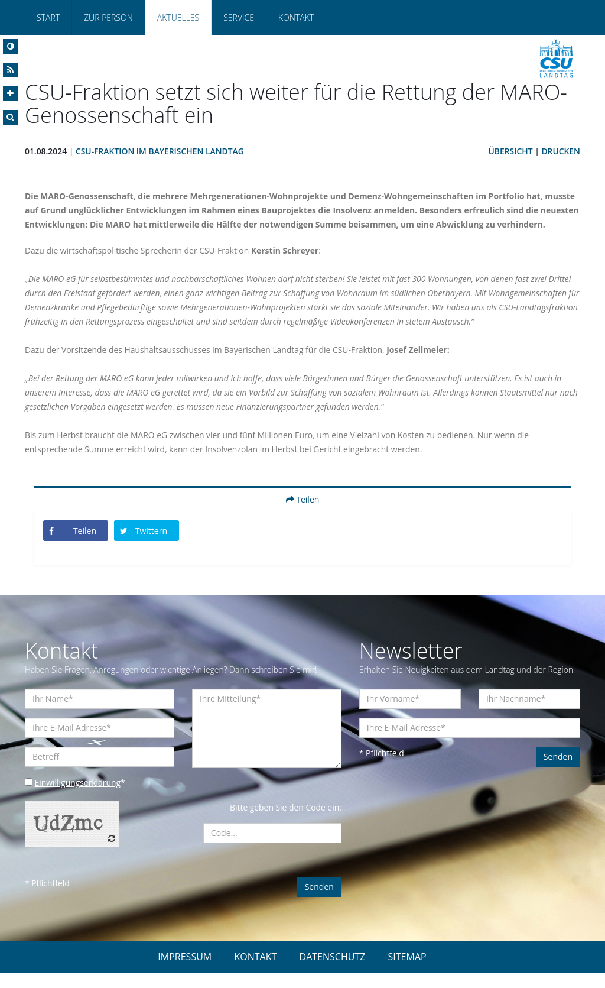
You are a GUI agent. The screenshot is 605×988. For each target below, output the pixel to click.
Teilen (303, 514)
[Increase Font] (10, 93)
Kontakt (296, 17)
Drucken (560, 151)
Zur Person (108, 17)
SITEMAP (407, 971)
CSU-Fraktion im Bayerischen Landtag (161, 151)
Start (48, 17)
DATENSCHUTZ (333, 971)
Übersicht (509, 151)
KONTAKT (255, 971)
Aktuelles (178, 17)
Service (238, 17)
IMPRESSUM (185, 971)
